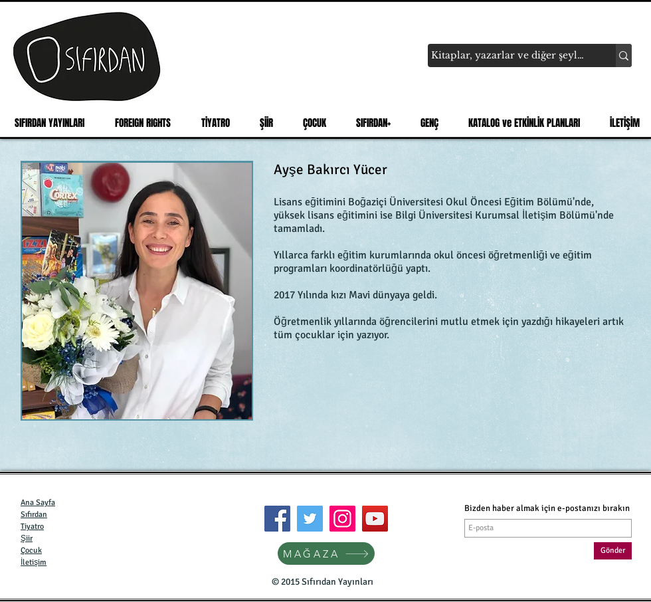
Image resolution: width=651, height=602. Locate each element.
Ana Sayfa (38, 503)
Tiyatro (32, 527)
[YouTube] (375, 519)
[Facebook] (277, 519)
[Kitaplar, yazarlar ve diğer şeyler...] (509, 56)
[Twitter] (310, 519)
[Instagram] (342, 519)
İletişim (33, 562)
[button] (211, 123)
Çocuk (31, 550)
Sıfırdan (34, 515)
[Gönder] (613, 550)
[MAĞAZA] (326, 553)
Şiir (27, 539)
